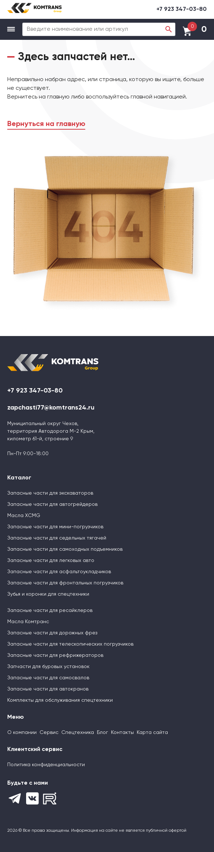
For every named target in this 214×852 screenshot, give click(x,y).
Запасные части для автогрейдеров (52, 504)
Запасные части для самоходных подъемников (65, 549)
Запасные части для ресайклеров (49, 610)
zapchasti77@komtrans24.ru (50, 407)
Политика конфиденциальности (46, 764)
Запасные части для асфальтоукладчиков (59, 571)
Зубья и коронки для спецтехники (48, 594)
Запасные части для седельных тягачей (56, 538)
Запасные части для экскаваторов (50, 493)
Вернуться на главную (46, 124)
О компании (22, 732)
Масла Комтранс (28, 621)
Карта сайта (152, 732)
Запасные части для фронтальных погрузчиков (65, 583)
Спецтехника (77, 732)
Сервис (49, 732)
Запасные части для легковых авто (50, 560)
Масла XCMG (23, 515)
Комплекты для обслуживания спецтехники (60, 700)
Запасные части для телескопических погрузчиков (70, 644)
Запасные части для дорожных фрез (52, 632)
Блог (102, 732)
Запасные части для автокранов (48, 689)
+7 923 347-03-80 (181, 9)
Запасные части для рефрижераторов (55, 655)
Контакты (122, 732)
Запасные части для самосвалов (48, 677)
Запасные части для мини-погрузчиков (55, 526)
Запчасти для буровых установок (48, 666)
